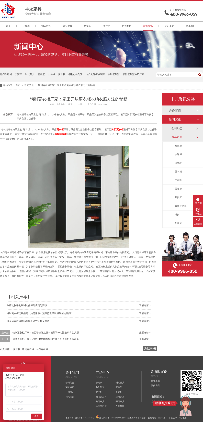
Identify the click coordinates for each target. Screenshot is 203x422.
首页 (8, 26)
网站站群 (69, 396)
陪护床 (178, 197)
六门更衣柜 (117, 129)
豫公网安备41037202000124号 (111, 417)
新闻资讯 (148, 26)
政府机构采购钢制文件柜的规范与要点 (27, 305)
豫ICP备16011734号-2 (84, 418)
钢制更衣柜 (61, 134)
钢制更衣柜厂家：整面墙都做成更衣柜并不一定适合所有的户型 (46, 332)
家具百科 (177, 137)
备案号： (69, 418)
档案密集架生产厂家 (133, 74)
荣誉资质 (69, 387)
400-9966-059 (183, 14)
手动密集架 (114, 74)
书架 (177, 214)
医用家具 (120, 401)
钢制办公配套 (75, 74)
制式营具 (46, 26)
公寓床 (26, 26)
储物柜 (178, 163)
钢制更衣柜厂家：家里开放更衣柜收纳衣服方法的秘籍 (66, 85)
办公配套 (67, 26)
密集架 (87, 26)
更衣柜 (61, 74)
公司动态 (177, 128)
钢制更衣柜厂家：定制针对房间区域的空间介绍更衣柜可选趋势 (46, 339)
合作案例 (126, 26)
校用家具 (120, 396)
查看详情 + (145, 332)
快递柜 (178, 154)
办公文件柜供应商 (95, 74)
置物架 (178, 189)
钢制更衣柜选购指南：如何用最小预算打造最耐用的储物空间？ (40, 313)
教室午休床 (181, 206)
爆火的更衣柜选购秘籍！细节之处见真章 (28, 321)
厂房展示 (69, 392)
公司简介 (69, 382)
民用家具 (100, 401)
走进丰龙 (169, 26)
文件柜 (106, 26)
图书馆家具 (101, 396)
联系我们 (190, 26)
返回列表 (150, 348)
